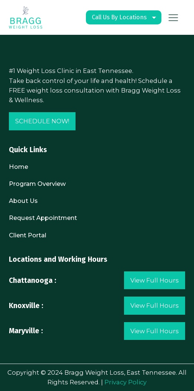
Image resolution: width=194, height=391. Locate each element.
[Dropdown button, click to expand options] (123, 17)
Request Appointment (43, 217)
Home (18, 166)
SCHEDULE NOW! (42, 121)
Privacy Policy (125, 382)
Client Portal (27, 235)
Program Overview (37, 183)
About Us (23, 200)
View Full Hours (154, 280)
